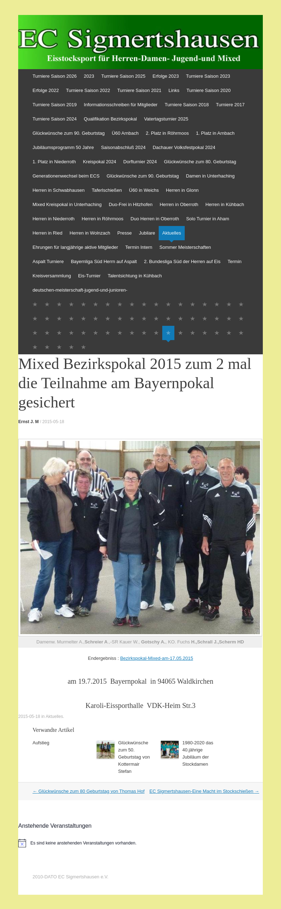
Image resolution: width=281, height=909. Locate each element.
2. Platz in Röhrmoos (167, 133)
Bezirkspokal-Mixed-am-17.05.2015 (156, 658)
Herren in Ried (47, 233)
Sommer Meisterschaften (185, 247)
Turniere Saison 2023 (208, 76)
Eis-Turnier (89, 275)
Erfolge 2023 (166, 76)
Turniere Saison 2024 (54, 119)
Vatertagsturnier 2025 (166, 119)
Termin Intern (138, 247)
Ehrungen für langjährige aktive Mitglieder (75, 247)
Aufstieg (40, 742)
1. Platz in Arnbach (215, 133)
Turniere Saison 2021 (139, 90)
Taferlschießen (107, 190)
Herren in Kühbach (224, 204)
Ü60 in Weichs (144, 190)
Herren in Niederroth (53, 218)
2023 (89, 76)
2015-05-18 (53, 421)
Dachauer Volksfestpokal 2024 (184, 147)
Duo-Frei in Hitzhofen (131, 204)
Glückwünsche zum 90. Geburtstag (68, 133)
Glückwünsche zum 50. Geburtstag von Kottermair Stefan (134, 757)
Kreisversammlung (51, 275)
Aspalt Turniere (47, 261)
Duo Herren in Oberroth (155, 218)
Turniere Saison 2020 (209, 90)
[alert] (140, 843)
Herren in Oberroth (179, 204)
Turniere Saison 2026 (54, 76)
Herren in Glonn (182, 190)
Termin (234, 261)
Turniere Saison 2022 (88, 90)
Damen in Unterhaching (210, 176)
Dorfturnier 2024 (140, 161)
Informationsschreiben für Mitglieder (121, 104)
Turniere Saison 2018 (187, 104)
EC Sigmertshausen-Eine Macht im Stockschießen (204, 791)
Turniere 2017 (230, 104)
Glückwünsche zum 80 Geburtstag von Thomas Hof (88, 791)
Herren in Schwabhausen (58, 190)
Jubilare (147, 233)
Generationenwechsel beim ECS (65, 176)
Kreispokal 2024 (99, 161)
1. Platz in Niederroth (54, 161)
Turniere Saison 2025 (123, 76)
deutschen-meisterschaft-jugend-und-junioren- (79, 290)
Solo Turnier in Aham (207, 218)
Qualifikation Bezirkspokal (110, 119)
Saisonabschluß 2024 (123, 147)
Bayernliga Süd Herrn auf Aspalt (104, 261)
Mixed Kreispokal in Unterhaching (67, 204)
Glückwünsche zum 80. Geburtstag (200, 161)
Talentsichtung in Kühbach (135, 275)
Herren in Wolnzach (90, 233)
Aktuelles (171, 233)
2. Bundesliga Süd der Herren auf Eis (182, 261)
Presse (124, 233)
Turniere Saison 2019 (54, 104)
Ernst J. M (28, 421)
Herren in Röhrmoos (102, 218)
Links (174, 90)
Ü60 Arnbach (125, 133)
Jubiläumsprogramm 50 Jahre (63, 147)
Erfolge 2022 (45, 90)
